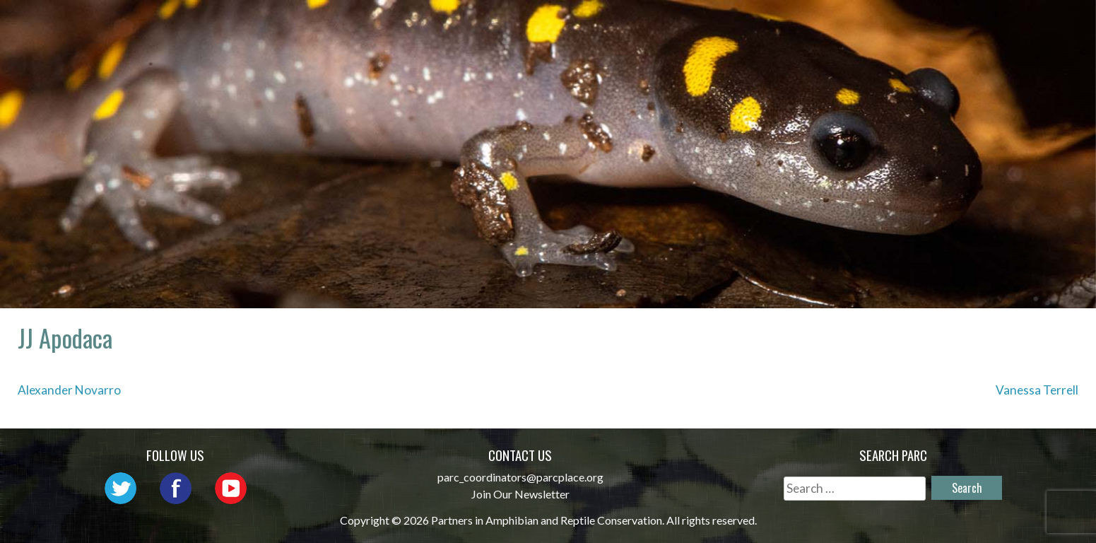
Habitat (855, 25)
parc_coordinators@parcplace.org (520, 477)
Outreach (668, 25)
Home (402, 25)
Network (579, 25)
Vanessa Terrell (1037, 390)
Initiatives (765, 25)
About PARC (483, 25)
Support (1015, 25)
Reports (934, 25)
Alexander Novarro (69, 390)
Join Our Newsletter (520, 494)
